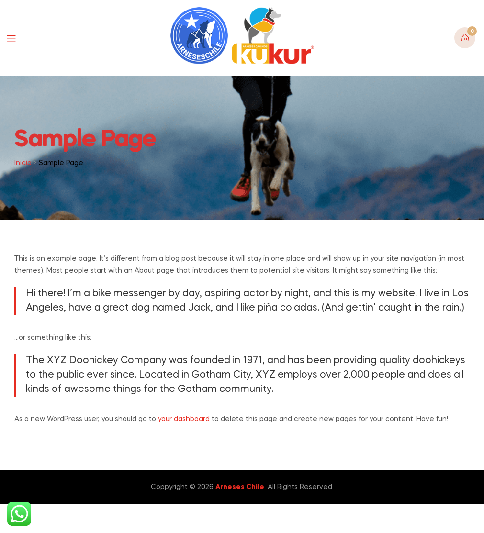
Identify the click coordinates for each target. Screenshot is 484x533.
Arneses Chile (239, 487)
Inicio (23, 163)
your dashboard (184, 419)
